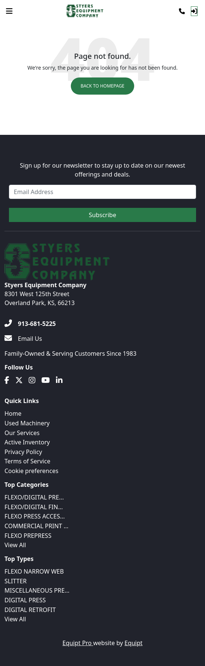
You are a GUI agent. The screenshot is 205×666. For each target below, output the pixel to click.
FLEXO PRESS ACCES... (34, 516)
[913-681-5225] (30, 324)
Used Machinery (27, 423)
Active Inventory (27, 442)
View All (15, 545)
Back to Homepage (102, 86)
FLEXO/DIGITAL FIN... (33, 507)
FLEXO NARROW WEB (34, 571)
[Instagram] (32, 380)
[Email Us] (23, 338)
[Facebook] (6, 380)
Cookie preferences (31, 471)
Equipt (133, 643)
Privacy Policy (23, 452)
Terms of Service (27, 461)
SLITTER (15, 581)
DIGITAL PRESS (25, 600)
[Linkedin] (59, 380)
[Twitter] (19, 380)
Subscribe (102, 215)
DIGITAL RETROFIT (30, 610)
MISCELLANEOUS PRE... (36, 590)
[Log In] (194, 11)
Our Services (22, 433)
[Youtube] (45, 380)
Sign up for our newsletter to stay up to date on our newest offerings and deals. (102, 169)
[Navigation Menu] (9, 11)
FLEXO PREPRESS (27, 536)
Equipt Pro (78, 643)
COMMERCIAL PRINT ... (36, 526)
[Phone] (182, 11)
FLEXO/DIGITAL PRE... (34, 497)
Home (13, 413)
